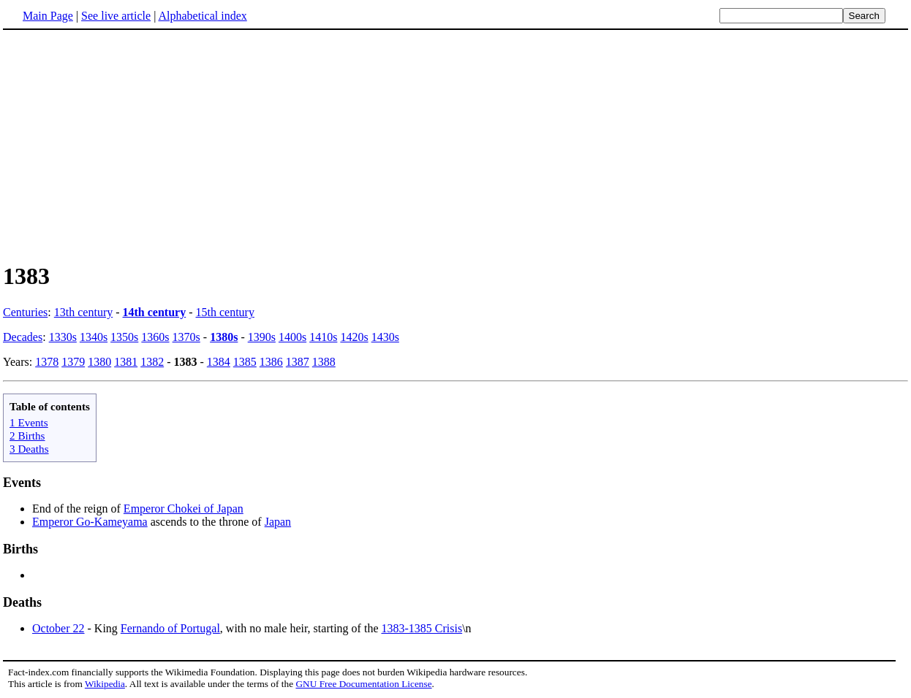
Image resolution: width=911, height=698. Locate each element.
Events (22, 482)
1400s (292, 337)
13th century (83, 312)
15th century (225, 312)
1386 (271, 362)
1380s (224, 337)
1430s (385, 337)
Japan (278, 521)
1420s (354, 337)
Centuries (25, 312)
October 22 (58, 628)
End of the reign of (78, 508)
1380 (99, 362)
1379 (73, 362)
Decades (22, 337)
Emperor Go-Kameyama (90, 521)
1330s (63, 337)
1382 (152, 362)
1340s (93, 337)
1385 (245, 362)
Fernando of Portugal (170, 628)
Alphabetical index (202, 15)
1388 (324, 362)
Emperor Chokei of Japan (183, 508)
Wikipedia (105, 683)
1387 (297, 362)
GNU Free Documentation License (363, 683)
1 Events (29, 422)
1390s (262, 337)
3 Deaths (29, 448)
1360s (155, 337)
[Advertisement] (126, 145)
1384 (218, 362)
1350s (124, 337)
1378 (46, 362)
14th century (154, 312)
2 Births (27, 435)
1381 (125, 362)
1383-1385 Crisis (421, 628)
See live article (116, 15)
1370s (186, 337)
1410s (323, 337)
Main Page (48, 15)
